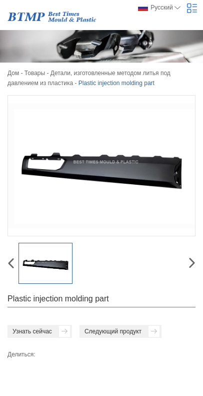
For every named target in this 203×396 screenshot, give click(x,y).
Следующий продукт (122, 331)
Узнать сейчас (41, 331)
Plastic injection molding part (116, 83)
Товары (34, 73)
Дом (13, 73)
